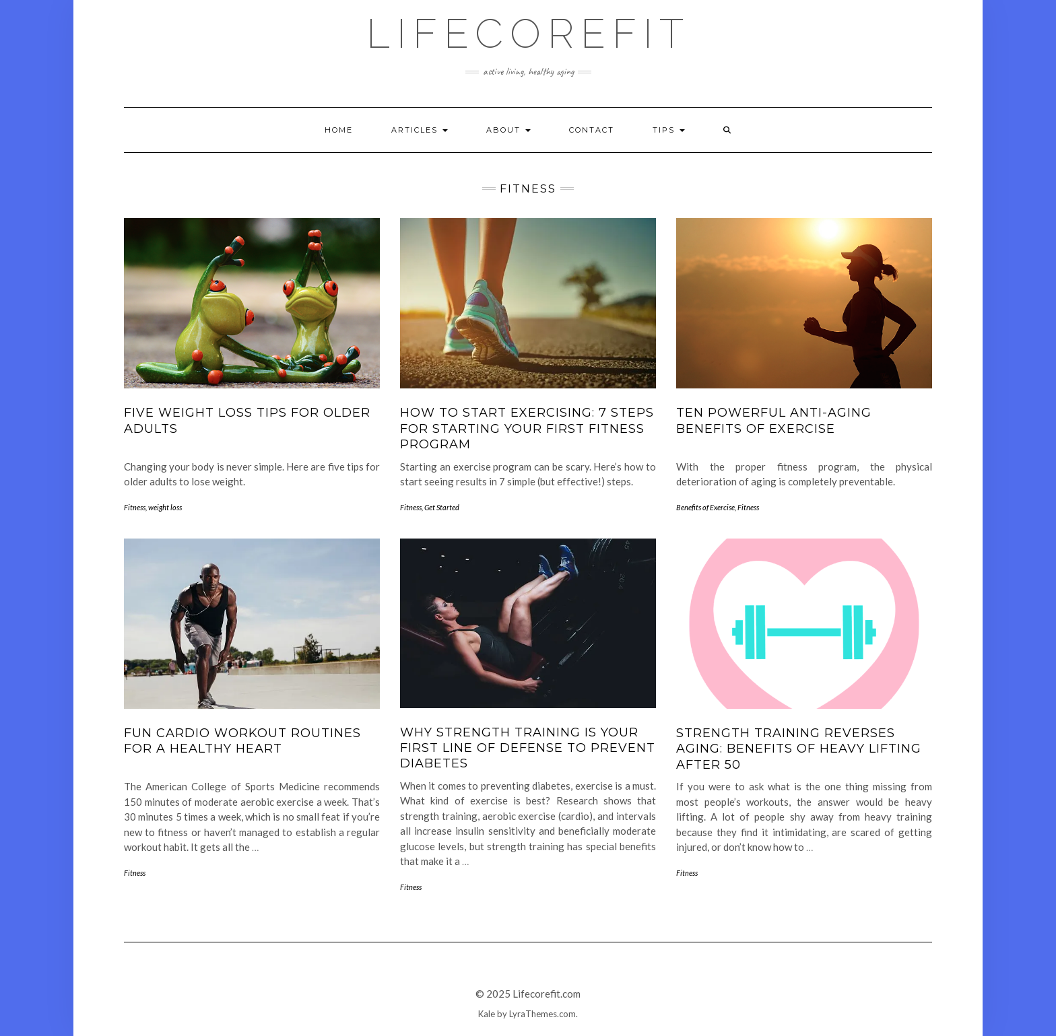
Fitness (134, 507)
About (508, 130)
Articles (419, 130)
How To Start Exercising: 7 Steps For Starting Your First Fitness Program (527, 428)
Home (339, 130)
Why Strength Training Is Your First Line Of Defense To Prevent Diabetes (527, 748)
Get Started (441, 507)
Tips (669, 130)
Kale (486, 1013)
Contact (591, 130)
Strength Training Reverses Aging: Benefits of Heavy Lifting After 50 (798, 749)
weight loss (165, 507)
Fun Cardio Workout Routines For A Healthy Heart (242, 741)
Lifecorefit (528, 33)
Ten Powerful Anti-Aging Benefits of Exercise (773, 420)
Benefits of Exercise (705, 507)
